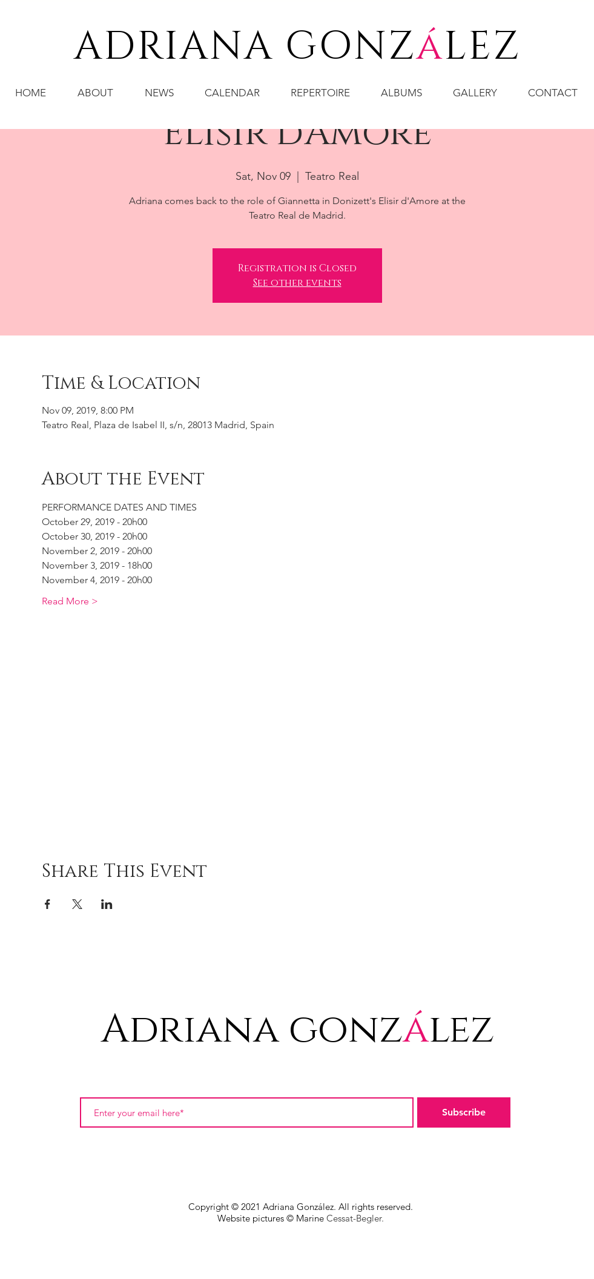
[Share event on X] (77, 904)
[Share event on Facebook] (47, 904)
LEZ (482, 47)
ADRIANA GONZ (245, 47)
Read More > (70, 601)
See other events (297, 282)
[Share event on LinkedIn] (107, 904)
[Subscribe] (463, 1112)
